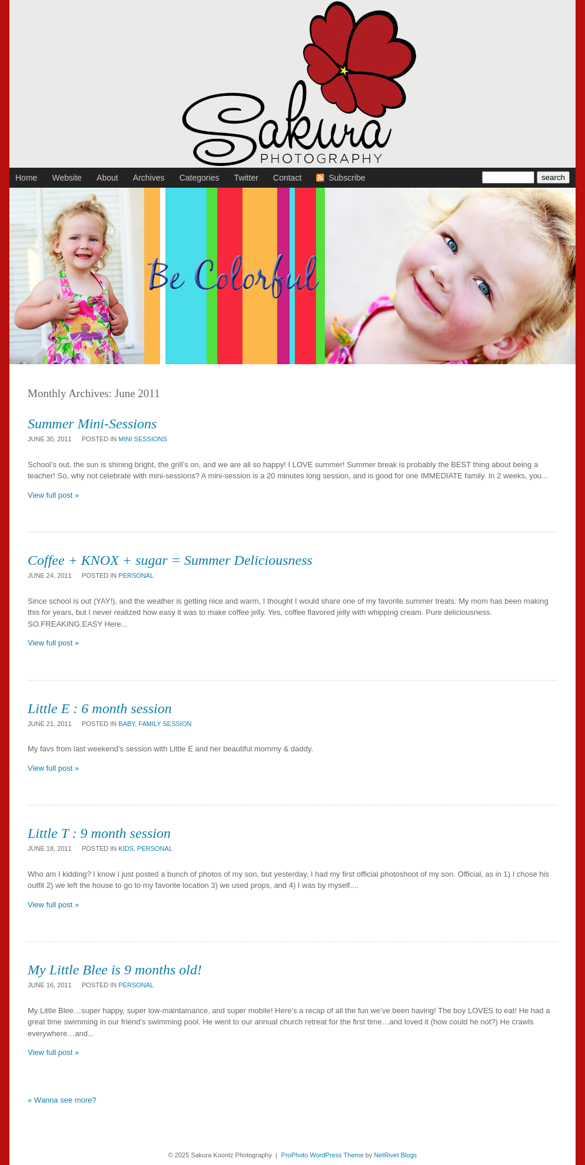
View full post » (53, 495)
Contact (287, 178)
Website (67, 178)
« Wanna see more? (62, 1100)
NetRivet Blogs (395, 1155)
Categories (200, 178)
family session (164, 723)
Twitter (246, 178)
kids (126, 848)
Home (26, 178)
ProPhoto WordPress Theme (322, 1155)
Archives (149, 178)
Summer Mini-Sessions (92, 423)
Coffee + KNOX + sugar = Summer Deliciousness (170, 560)
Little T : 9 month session (99, 833)
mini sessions (142, 438)
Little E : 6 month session (100, 708)
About (107, 178)
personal (136, 575)
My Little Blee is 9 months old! (115, 969)
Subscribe (346, 178)
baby (126, 723)
